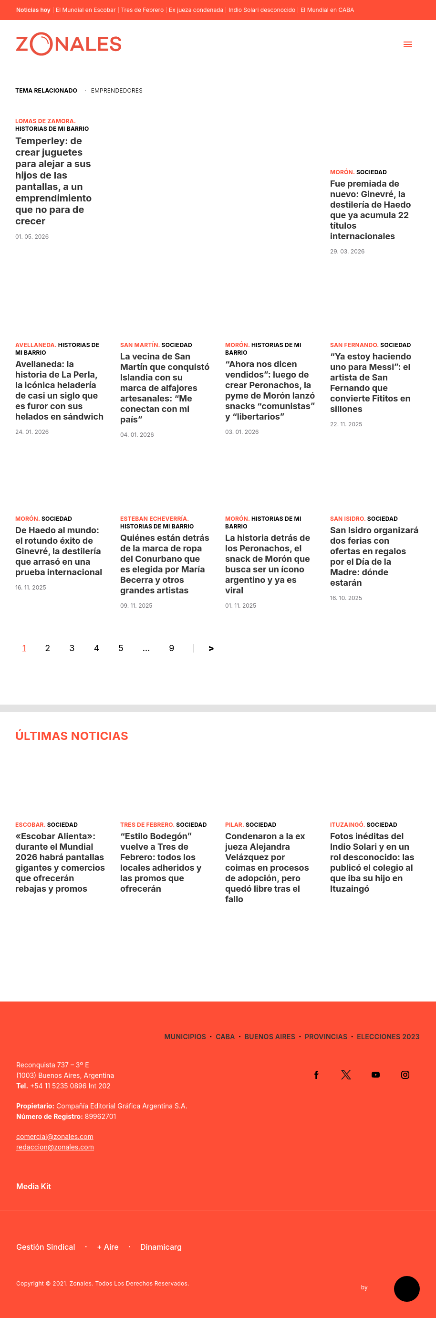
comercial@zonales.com (54, 1136)
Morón (341, 172)
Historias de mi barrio (52, 128)
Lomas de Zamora (44, 121)
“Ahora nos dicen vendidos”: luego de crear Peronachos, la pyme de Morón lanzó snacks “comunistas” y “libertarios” (270, 390)
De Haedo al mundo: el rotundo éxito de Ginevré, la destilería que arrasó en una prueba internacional (58, 551)
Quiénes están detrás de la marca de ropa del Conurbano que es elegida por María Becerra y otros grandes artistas (164, 564)
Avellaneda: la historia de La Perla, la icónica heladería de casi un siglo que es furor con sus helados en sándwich (59, 390)
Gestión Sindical (45, 1247)
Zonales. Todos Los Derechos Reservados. (129, 1283)
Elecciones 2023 (388, 1037)
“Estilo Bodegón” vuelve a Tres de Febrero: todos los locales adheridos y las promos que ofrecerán (161, 862)
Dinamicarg (161, 1247)
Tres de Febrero (142, 10)
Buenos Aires (270, 1037)
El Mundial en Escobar (86, 10)
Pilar (233, 824)
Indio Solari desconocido (261, 10)
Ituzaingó (346, 824)
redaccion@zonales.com (55, 1147)
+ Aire (108, 1247)
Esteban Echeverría (153, 518)
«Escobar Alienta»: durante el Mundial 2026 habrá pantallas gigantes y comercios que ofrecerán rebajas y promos (60, 862)
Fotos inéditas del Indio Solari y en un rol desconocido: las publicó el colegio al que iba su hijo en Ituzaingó (372, 862)
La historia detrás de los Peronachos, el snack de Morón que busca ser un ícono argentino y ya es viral (267, 564)
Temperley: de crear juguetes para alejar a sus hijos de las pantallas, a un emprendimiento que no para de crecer (53, 181)
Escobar (29, 824)
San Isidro (347, 518)
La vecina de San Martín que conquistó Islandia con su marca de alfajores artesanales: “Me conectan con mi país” (164, 387)
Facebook (316, 1074)
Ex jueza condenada (196, 10)
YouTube (375, 1074)
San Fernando (353, 344)
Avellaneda (35, 344)
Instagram (404, 1074)
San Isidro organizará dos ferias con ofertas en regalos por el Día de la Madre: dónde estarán (374, 556)
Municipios (185, 1037)
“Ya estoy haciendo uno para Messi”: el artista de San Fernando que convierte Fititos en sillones (370, 382)
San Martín (139, 344)
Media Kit (33, 1186)
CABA (225, 1037)
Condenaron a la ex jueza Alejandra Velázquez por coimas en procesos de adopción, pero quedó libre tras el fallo (267, 867)
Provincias (326, 1037)
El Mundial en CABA (327, 10)
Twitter (345, 1074)
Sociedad (371, 172)
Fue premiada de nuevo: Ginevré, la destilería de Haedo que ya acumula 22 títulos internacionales (370, 210)
